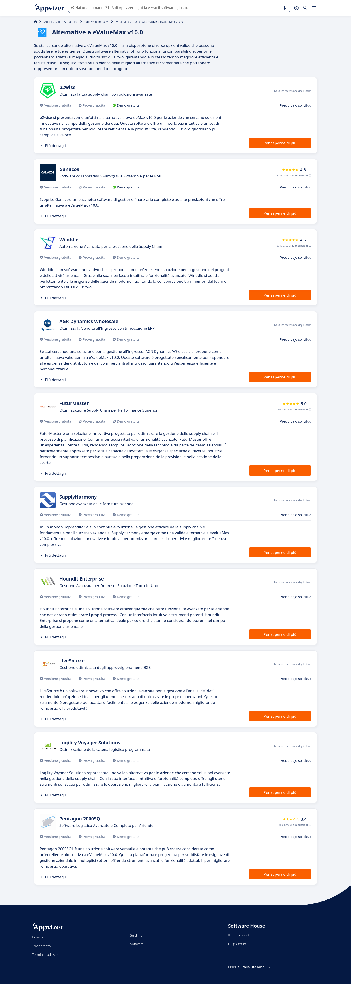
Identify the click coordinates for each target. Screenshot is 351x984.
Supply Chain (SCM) (96, 22)
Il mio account (239, 935)
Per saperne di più (279, 142)
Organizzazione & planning (60, 22)
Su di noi (136, 935)
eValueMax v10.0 (126, 22)
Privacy (37, 937)
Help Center (237, 943)
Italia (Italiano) (256, 967)
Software (136, 944)
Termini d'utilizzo (45, 954)
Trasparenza (41, 945)
